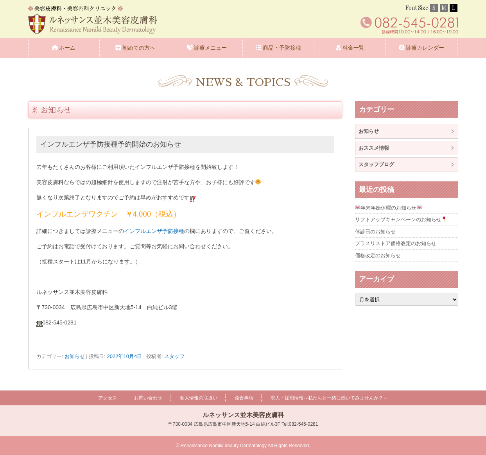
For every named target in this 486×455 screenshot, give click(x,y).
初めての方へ (138, 48)
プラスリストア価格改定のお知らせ (395, 243)
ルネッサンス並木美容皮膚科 (243, 415)
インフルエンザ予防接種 (154, 231)
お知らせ (55, 109)
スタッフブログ (376, 164)
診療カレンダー (425, 48)
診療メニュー (210, 48)
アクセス (107, 398)
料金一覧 (353, 48)
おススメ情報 (374, 148)
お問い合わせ (148, 398)
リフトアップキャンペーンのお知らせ (401, 219)
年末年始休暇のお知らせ (388, 208)
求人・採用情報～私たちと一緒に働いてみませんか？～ (329, 398)
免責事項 (244, 398)
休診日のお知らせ (375, 232)
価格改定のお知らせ (378, 255)
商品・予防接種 (282, 48)
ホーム (67, 48)
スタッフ (174, 356)
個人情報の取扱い (198, 398)
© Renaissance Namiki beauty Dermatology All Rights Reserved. (243, 445)
